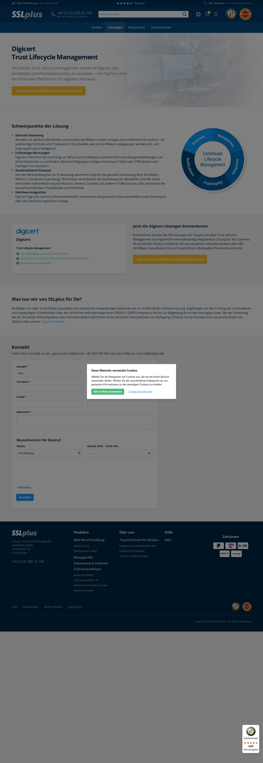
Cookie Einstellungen (140, 391)
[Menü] (257, 727)
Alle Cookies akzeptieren (108, 391)
